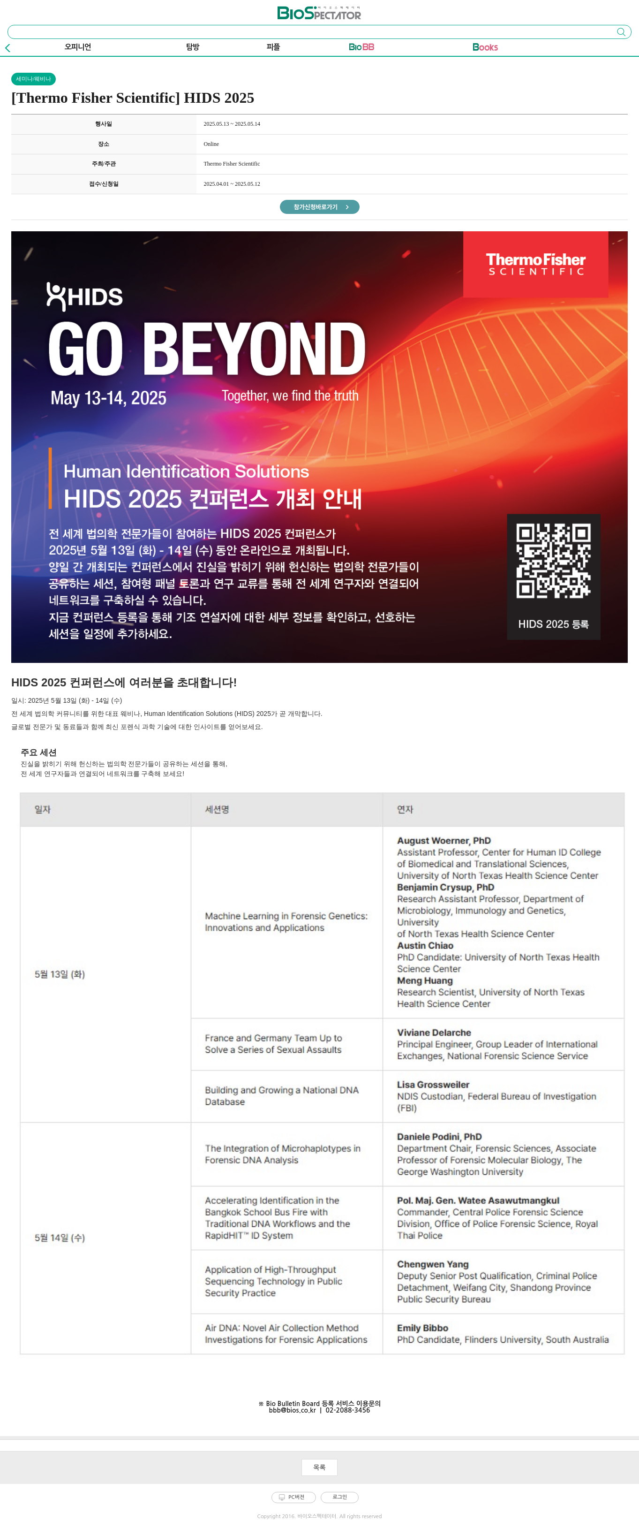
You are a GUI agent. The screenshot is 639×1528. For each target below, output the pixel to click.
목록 (319, 1467)
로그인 (339, 1497)
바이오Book (485, 48)
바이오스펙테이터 (302, 9)
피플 (273, 47)
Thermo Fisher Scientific (232, 163)
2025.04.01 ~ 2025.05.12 (232, 184)
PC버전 (296, 1497)
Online (211, 144)
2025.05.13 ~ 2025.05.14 (232, 124)
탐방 (192, 47)
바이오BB (361, 48)
